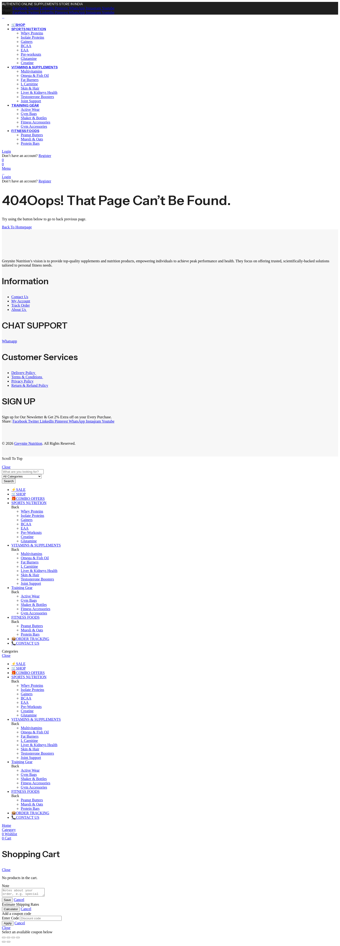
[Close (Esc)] (18, 939)
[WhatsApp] (76, 8)
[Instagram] (93, 8)
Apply (8, 924)
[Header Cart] (170, 164)
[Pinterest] (61, 8)
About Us (19, 310)
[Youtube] (108, 8)
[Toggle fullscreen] (8, 939)
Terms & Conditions (27, 377)
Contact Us (19, 297)
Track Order (20, 305)
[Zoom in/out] (4, 939)
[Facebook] (20, 8)
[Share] (13, 939)
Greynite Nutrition (28, 443)
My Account (20, 301)
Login (6, 151)
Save (7, 901)
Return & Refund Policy (29, 385)
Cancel (19, 901)
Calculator (11, 910)
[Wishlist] (3, 160)
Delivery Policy (23, 373)
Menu (6, 168)
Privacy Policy (22, 381)
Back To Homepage (17, 227)
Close (6, 467)
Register (44, 156)
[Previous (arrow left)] (4, 943)
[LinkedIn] (46, 8)
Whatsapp (9, 341)
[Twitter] (33, 8)
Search (9, 481)
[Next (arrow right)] (8, 943)
